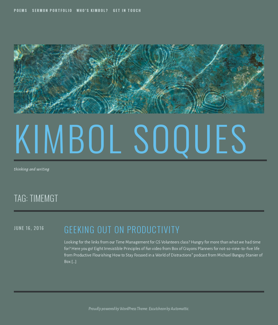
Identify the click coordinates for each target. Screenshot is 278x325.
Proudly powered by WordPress (112, 309)
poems (20, 10)
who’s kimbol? (92, 10)
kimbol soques (131, 137)
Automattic (179, 309)
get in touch (127, 10)
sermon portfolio (52, 10)
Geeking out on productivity (122, 229)
